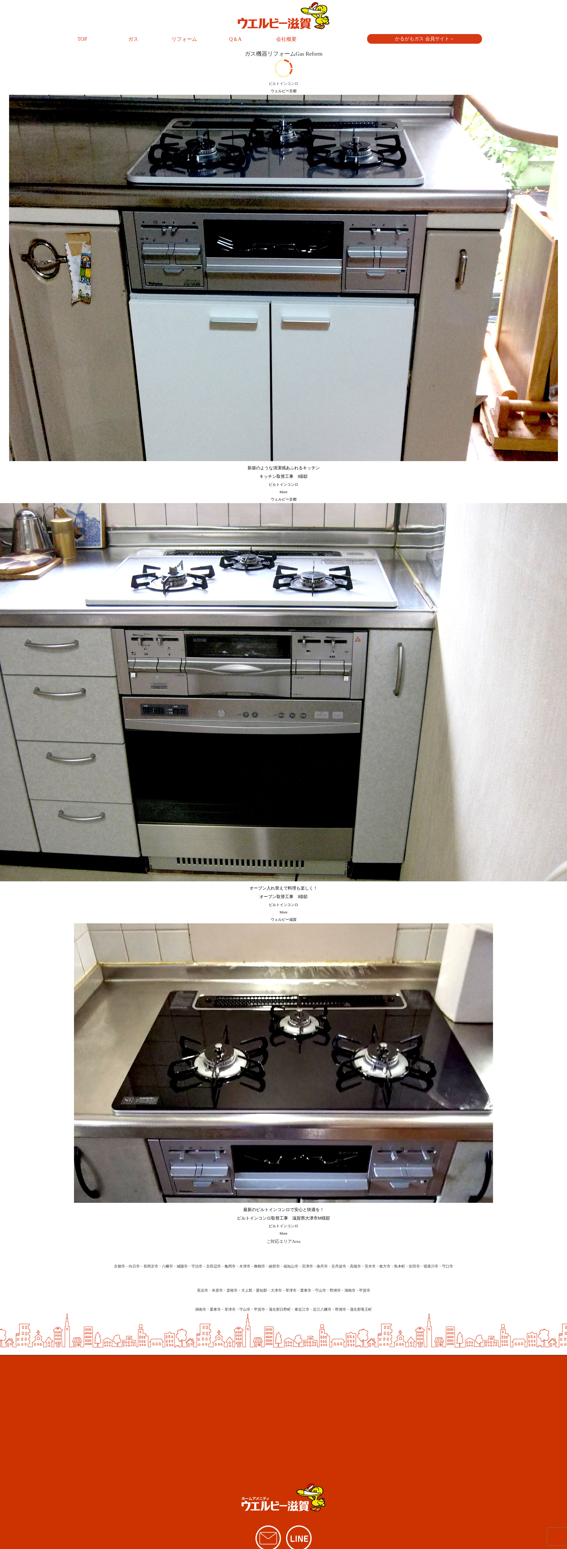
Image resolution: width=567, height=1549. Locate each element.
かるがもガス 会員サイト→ (424, 38)
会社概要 (286, 39)
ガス (133, 39)
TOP (82, 39)
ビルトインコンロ (283, 484)
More (283, 492)
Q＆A (235, 39)
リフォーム (184, 39)
